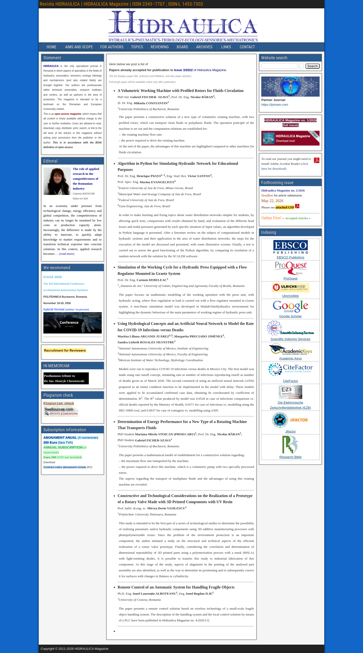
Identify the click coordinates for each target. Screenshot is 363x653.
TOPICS (137, 47)
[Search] (312, 66)
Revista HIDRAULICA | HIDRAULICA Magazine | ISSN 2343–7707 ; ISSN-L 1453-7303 (121, 4)
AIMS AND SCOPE (79, 47)
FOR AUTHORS (111, 47)
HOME (51, 47)
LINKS (226, 47)
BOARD (182, 47)
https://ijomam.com (274, 104)
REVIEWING (160, 47)
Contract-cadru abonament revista (64, 467)
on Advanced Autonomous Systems (65, 290)
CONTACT (247, 47)
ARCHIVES (204, 47)
